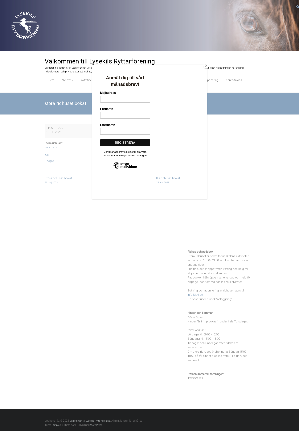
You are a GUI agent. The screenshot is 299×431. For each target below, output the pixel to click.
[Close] (206, 65)
